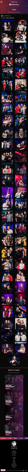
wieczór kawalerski (14, 452)
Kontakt (14, 467)
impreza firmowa (14, 455)
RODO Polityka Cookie (14, 465)
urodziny (14, 454)
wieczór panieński (14, 453)
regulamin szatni (14, 466)
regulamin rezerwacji (14, 464)
